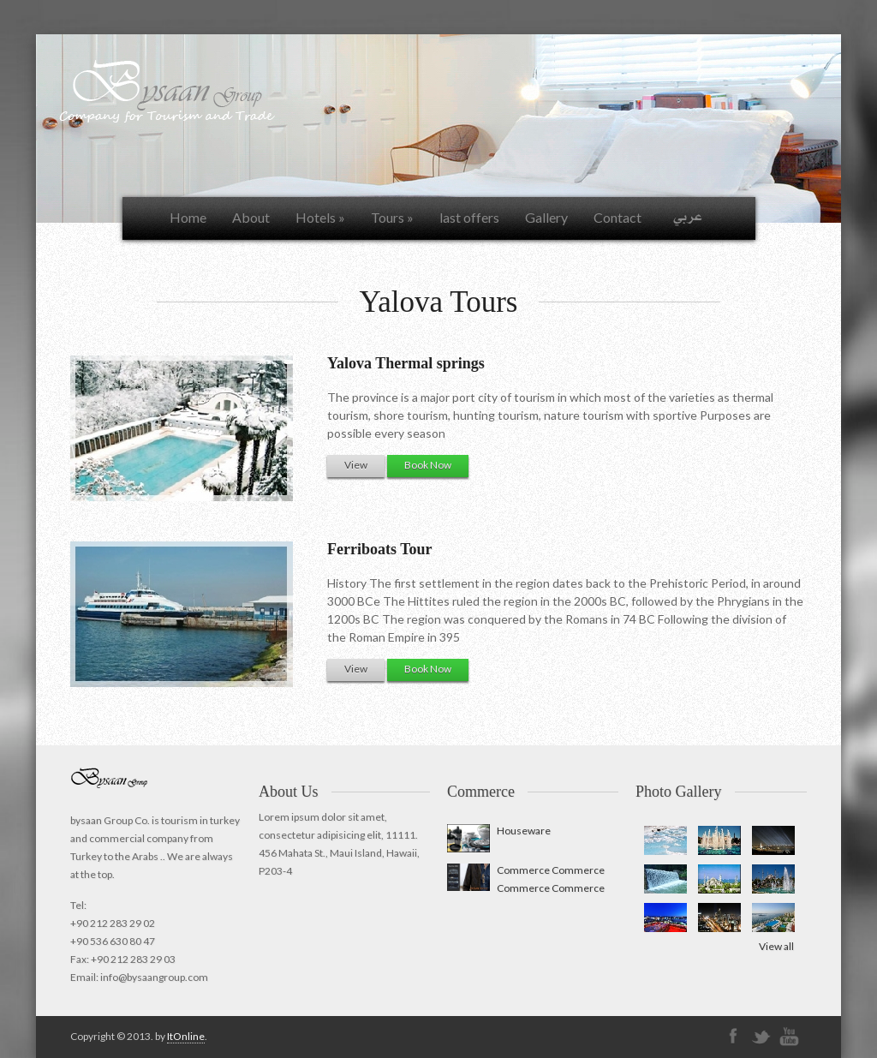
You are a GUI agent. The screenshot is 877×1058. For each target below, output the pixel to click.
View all (776, 946)
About (251, 217)
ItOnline (186, 1036)
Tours (392, 217)
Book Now (427, 464)
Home (188, 217)
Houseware (524, 830)
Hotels (320, 217)
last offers (469, 217)
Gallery (546, 217)
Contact (617, 217)
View (355, 464)
